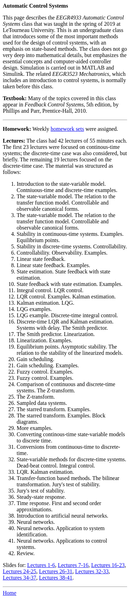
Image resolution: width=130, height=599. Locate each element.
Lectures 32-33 (92, 571)
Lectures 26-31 (55, 571)
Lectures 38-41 (55, 578)
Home (9, 593)
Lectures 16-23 (107, 565)
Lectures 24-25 (19, 571)
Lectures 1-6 (41, 565)
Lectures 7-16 (73, 565)
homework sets (67, 129)
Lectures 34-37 (19, 578)
